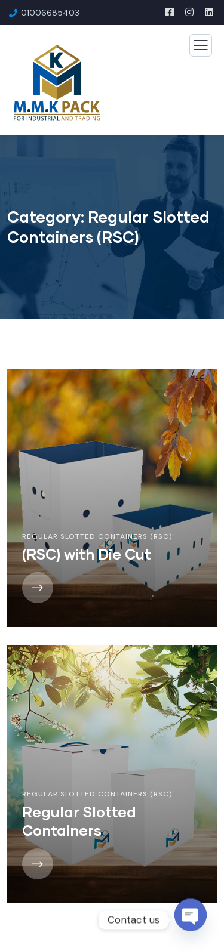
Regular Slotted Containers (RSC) (97, 536)
